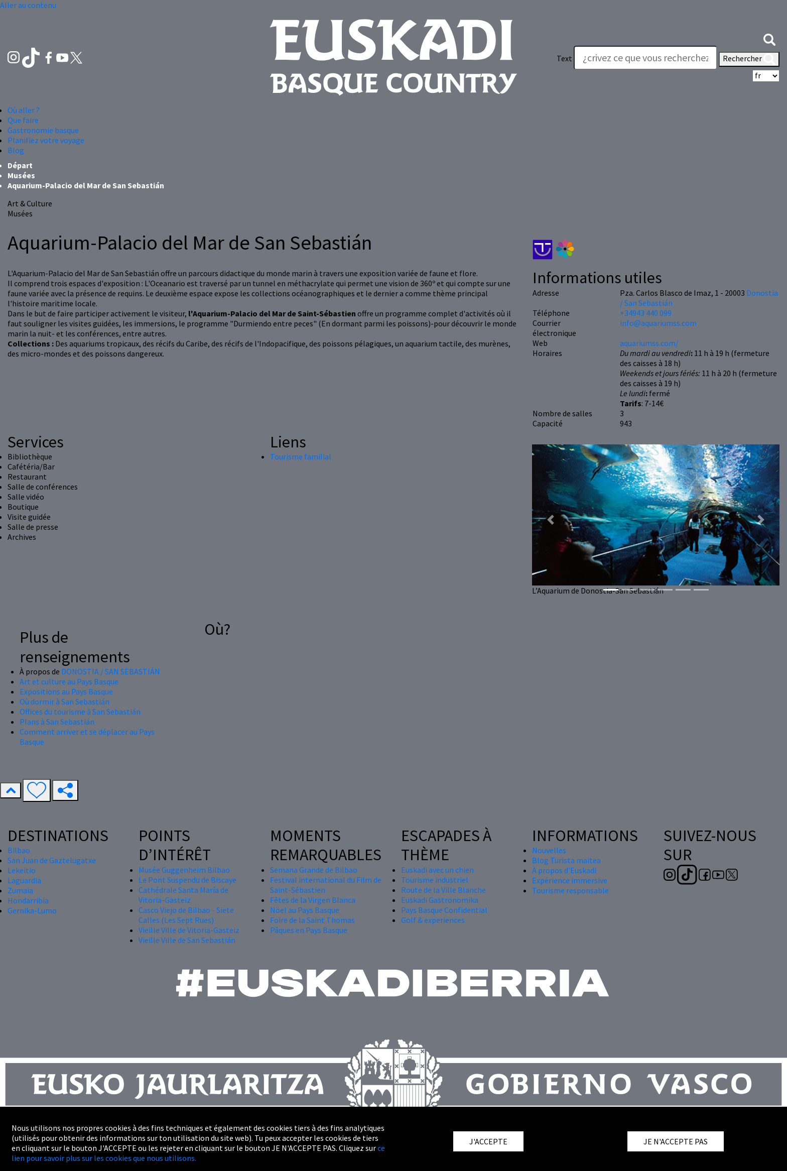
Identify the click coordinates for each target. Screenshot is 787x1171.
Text (564, 58)
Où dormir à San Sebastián (64, 701)
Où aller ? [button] (24, 110)
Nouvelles (549, 850)
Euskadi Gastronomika (439, 900)
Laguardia (24, 880)
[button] (769, 39)
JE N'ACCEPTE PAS (675, 1141)
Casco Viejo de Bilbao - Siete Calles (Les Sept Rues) (186, 915)
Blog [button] (16, 150)
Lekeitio (22, 870)
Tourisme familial (300, 456)
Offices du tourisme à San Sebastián (80, 712)
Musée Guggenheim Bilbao (184, 870)
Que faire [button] (23, 120)
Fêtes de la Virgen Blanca (312, 900)
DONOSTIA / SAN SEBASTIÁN (110, 671)
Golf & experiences (433, 920)
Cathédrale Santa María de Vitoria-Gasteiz (183, 895)
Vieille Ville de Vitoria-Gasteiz (189, 930)
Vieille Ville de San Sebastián (187, 940)
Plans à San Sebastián (57, 722)
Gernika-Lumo (32, 910)
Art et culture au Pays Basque (69, 681)
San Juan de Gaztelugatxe (52, 860)
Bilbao (19, 850)
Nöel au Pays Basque (304, 910)
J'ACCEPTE (488, 1141)
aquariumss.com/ (649, 343)
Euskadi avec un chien (437, 870)
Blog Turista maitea (566, 860)
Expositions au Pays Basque (66, 691)
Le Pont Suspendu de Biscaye (187, 880)
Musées (21, 175)
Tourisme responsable (570, 890)
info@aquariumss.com (658, 323)
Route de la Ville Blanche (443, 890)
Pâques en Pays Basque (308, 930)
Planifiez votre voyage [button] (46, 140)
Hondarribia (28, 900)
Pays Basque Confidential (444, 910)
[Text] (645, 58)
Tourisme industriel (434, 880)
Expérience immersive (569, 880)
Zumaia (20, 890)
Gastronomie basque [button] (43, 130)
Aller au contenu (28, 5)
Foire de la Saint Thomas (312, 920)
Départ (20, 165)
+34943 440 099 (646, 313)
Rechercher (749, 59)
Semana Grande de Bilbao (313, 870)
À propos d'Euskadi (564, 870)
